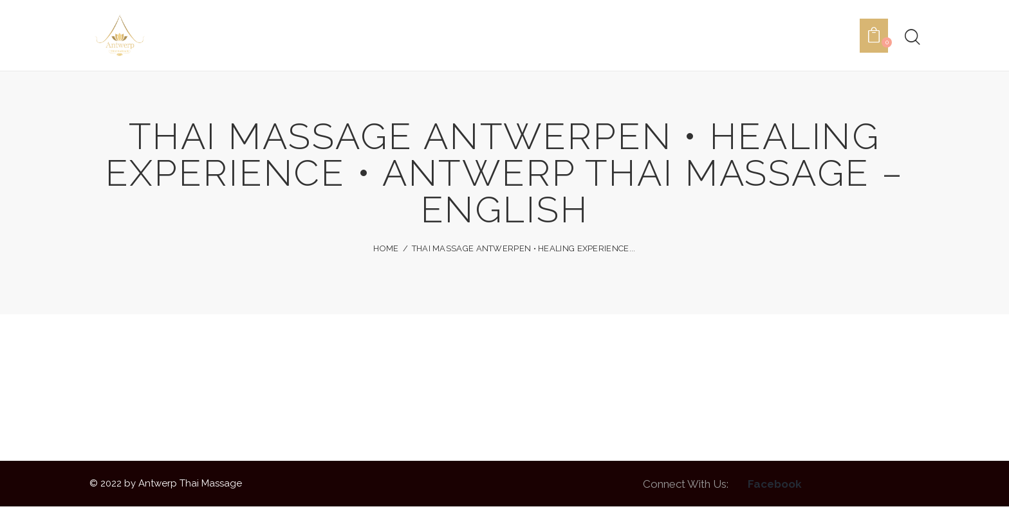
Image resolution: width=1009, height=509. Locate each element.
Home (385, 251)
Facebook (775, 485)
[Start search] (911, 38)
